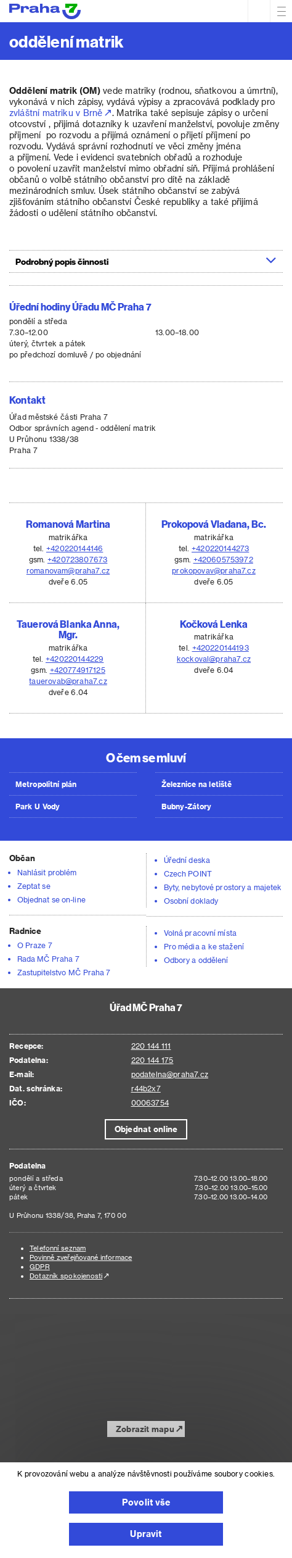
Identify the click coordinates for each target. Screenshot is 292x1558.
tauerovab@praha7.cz (68, 681)
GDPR (40, 1266)
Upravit (145, 1533)
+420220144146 (74, 548)
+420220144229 (74, 658)
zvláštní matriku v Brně (56, 112)
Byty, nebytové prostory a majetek (223, 887)
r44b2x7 (146, 1088)
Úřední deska (187, 860)
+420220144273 (220, 548)
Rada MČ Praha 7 (48, 958)
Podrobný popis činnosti (146, 261)
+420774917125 (77, 669)
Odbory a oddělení (196, 960)
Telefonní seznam (58, 1248)
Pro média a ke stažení (204, 946)
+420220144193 (220, 647)
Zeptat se (34, 885)
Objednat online (146, 1128)
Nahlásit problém (46, 872)
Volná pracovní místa (200, 932)
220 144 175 (152, 1060)
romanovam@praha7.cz (68, 570)
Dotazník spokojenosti (66, 1276)
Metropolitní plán (46, 784)
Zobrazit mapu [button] (145, 1428)
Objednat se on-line (51, 899)
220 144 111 (151, 1045)
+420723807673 (77, 559)
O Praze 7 (34, 945)
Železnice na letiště (196, 784)
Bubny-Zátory (186, 806)
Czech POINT (188, 873)
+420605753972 (223, 559)
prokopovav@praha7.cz (214, 570)
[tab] (146, 261)
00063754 (150, 1102)
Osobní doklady (191, 900)
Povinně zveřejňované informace (81, 1257)
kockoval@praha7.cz (214, 658)
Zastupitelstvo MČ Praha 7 (64, 972)
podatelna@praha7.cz (169, 1074)
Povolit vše (146, 1502)
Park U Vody (37, 806)
